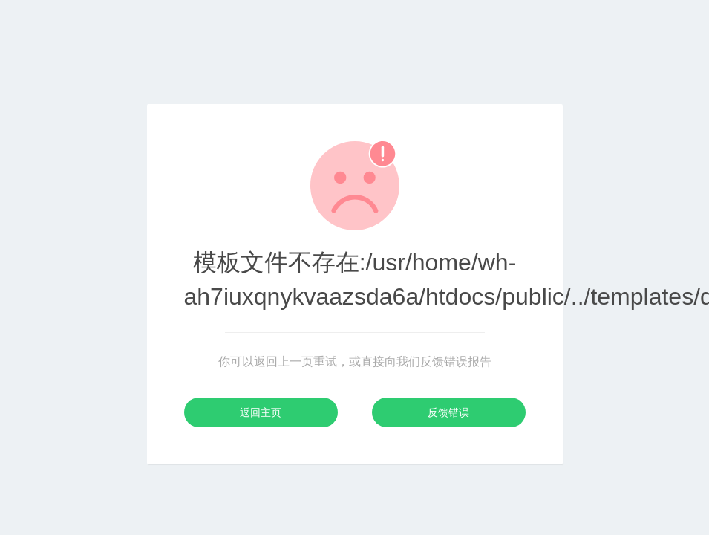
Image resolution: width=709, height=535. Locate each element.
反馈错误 (448, 412)
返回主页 (260, 412)
